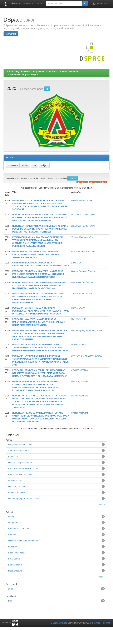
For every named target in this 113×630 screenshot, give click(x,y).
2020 (10, 589)
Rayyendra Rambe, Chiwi (83, 214)
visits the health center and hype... (23, 541)
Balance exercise (16, 553)
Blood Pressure (15, 565)
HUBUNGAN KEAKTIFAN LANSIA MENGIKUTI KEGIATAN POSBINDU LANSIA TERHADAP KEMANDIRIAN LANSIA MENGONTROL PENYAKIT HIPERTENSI (40, 217)
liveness (12, 535)
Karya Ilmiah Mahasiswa (44, 71)
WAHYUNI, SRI (78, 319)
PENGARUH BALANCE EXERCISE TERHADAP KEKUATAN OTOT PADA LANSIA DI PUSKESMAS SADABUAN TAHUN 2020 (36, 254)
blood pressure (15, 571)
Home (15, 3)
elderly (11, 516)
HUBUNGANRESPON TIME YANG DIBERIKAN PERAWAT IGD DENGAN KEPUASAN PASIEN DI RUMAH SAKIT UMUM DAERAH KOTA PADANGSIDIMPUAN (40, 285)
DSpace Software (59, 623)
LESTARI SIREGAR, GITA (83, 251)
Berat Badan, (14, 559)
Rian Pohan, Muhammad (82, 282)
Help (39, 3)
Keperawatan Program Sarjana (23, 74)
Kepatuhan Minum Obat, (19, 529)
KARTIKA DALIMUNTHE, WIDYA (86, 356)
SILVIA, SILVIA (78, 308)
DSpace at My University (18, 71)
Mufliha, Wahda (78, 345)
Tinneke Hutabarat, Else (82, 237)
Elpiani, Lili (76, 263)
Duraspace (95, 623)
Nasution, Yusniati (79, 381)
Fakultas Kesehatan (69, 71)
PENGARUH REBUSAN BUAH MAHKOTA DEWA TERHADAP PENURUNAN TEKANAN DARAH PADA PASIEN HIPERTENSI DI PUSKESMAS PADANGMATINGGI (40, 348)
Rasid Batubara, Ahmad (82, 200)
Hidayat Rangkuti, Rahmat (83, 271)
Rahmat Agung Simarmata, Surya (86, 330)
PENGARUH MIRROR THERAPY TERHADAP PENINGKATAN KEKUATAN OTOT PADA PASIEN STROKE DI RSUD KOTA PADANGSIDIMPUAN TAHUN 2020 (40, 311)
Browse (28, 3)
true (10, 601)
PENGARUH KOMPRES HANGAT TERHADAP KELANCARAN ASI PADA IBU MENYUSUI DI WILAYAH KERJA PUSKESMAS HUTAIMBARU (38, 322)
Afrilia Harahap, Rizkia (81, 293)
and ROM (12, 547)
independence (14, 523)
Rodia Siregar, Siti (79, 396)
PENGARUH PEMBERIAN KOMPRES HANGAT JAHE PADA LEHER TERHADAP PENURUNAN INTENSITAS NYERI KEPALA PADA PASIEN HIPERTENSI (38, 274)
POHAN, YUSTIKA (79, 370)
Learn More (10, 34)
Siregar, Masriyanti (79, 413)
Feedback (106, 623)
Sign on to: (100, 3)
